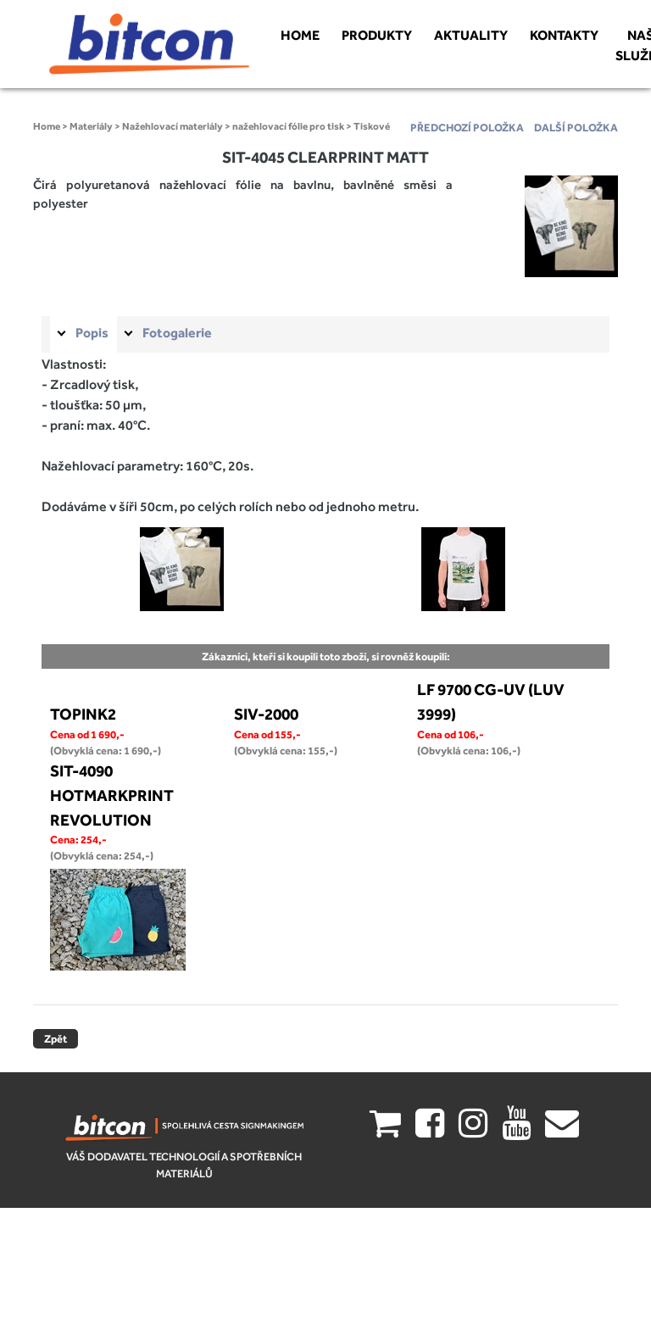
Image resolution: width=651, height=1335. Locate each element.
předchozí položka (467, 127)
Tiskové (371, 126)
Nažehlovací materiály (172, 126)
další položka (576, 127)
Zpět (55, 1038)
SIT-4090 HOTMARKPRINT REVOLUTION (112, 795)
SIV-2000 (266, 713)
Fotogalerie (177, 333)
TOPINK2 (83, 713)
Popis (91, 333)
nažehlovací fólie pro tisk (288, 126)
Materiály (91, 126)
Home (46, 126)
